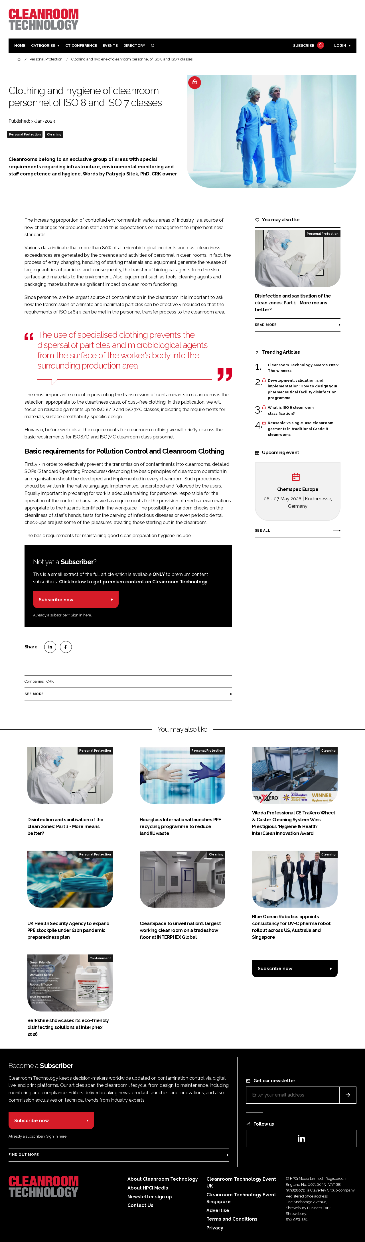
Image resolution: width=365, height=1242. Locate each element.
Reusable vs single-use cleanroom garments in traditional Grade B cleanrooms (300, 429)
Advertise (217, 1210)
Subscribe (308, 45)
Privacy (214, 1228)
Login (340, 45)
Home (19, 45)
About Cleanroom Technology (162, 1179)
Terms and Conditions (231, 1219)
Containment (100, 958)
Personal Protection (25, 134)
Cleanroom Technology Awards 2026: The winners (303, 368)
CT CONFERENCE (81, 45)
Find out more (24, 1155)
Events (110, 45)
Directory (134, 45)
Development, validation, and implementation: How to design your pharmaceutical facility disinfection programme (303, 389)
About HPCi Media (147, 1188)
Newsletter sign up (149, 1196)
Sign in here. (81, 615)
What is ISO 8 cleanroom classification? (291, 410)
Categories (43, 45)
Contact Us (140, 1205)
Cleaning (54, 134)
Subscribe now (56, 599)
